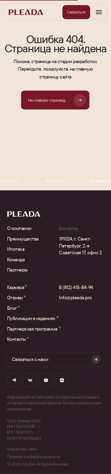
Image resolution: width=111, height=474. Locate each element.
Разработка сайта (22, 449)
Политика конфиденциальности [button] (33, 456)
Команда (16, 259)
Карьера (15, 287)
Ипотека (15, 249)
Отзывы (15, 297)
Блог (12, 308)
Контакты (16, 339)
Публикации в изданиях (31, 318)
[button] (76, 12)
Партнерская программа (32, 329)
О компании (19, 228)
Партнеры (17, 270)
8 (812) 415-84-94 (76, 287)
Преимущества (23, 239)
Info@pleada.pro (75, 297)
